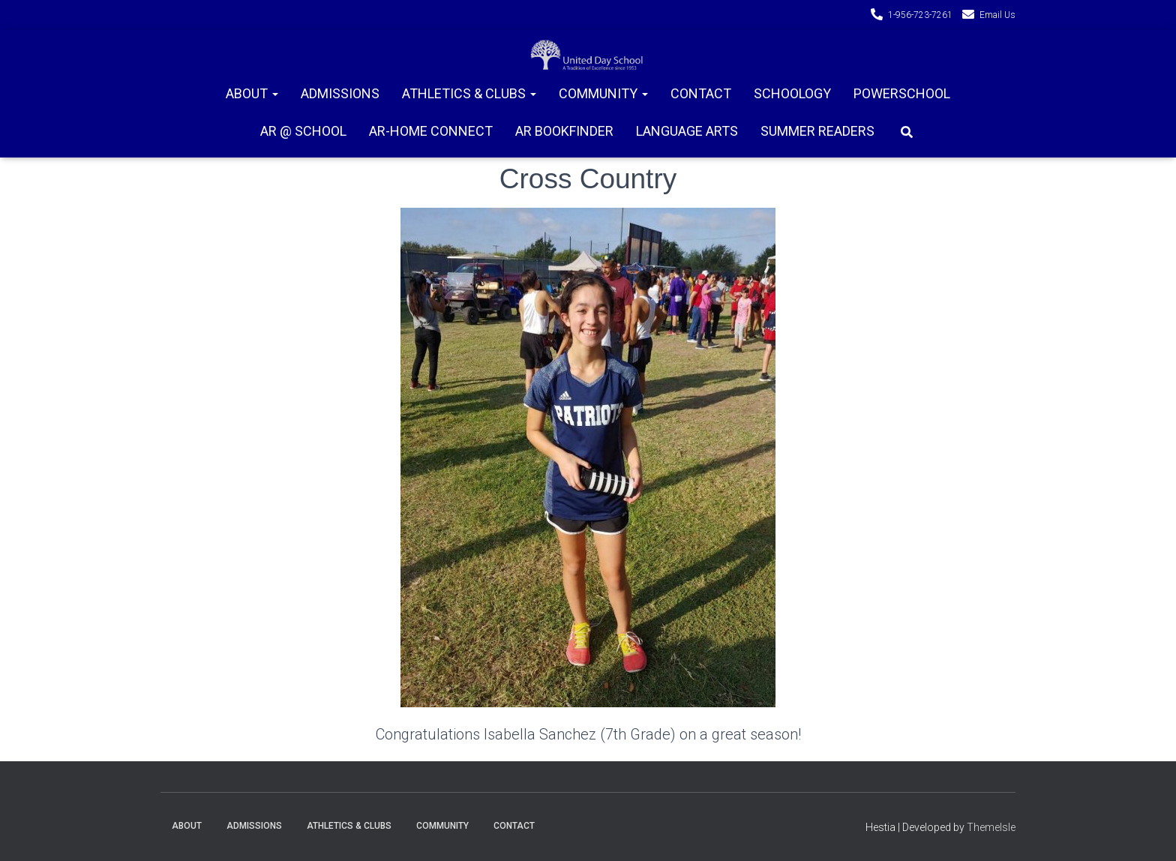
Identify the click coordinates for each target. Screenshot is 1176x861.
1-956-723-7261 (920, 15)
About (252, 93)
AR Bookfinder (564, 131)
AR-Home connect (431, 131)
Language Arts (687, 131)
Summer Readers (817, 131)
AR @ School (303, 131)
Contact (700, 93)
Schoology (792, 93)
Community (603, 93)
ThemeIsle (991, 827)
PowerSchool (902, 93)
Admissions (340, 93)
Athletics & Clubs (469, 93)
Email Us (998, 15)
